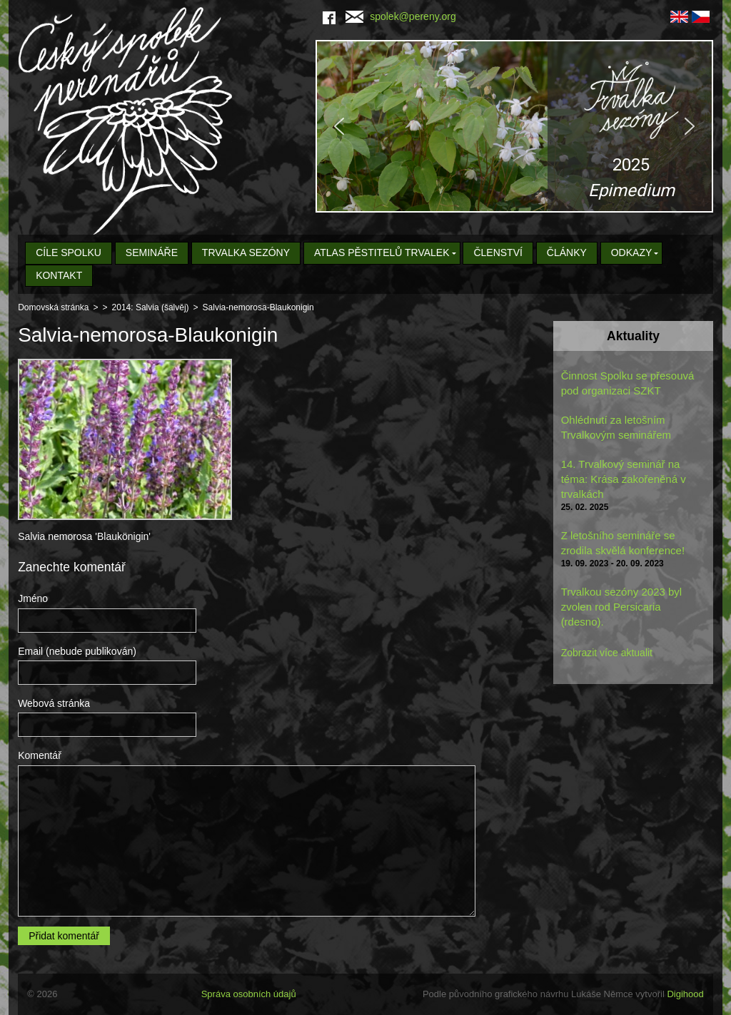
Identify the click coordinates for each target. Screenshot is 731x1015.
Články (567, 252)
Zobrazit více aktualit (606, 652)
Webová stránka (54, 703)
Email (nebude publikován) (77, 651)
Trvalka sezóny (246, 252)
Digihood (685, 994)
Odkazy (631, 252)
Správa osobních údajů (248, 994)
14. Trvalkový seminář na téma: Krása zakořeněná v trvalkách (623, 479)
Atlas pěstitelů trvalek (382, 252)
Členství (497, 252)
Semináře (152, 252)
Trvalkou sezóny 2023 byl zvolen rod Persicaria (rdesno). (621, 607)
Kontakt (59, 275)
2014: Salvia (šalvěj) (150, 307)
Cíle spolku (68, 252)
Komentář (39, 755)
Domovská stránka (53, 307)
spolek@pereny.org (401, 16)
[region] (514, 126)
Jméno (33, 598)
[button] (514, 126)
